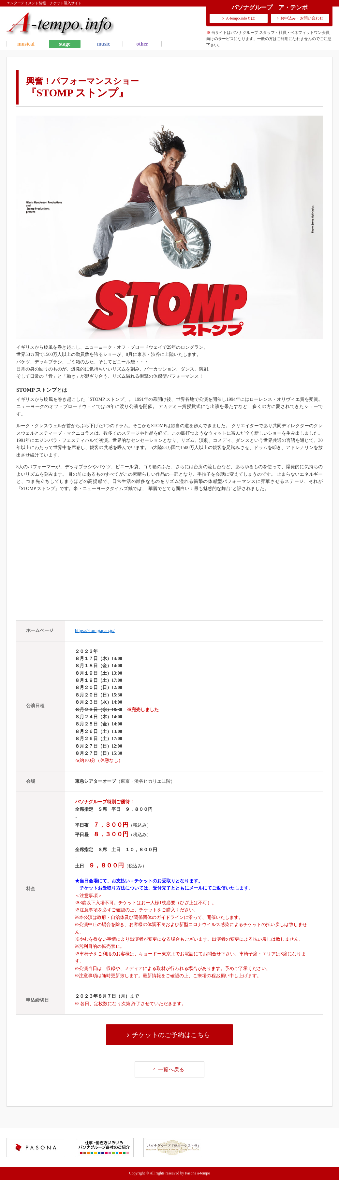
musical (26, 44)
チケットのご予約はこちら (171, 1034)
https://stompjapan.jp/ (95, 630)
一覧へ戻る (171, 1069)
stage (64, 44)
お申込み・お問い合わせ (301, 18)
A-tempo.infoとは (240, 18)
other (142, 44)
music (103, 44)
